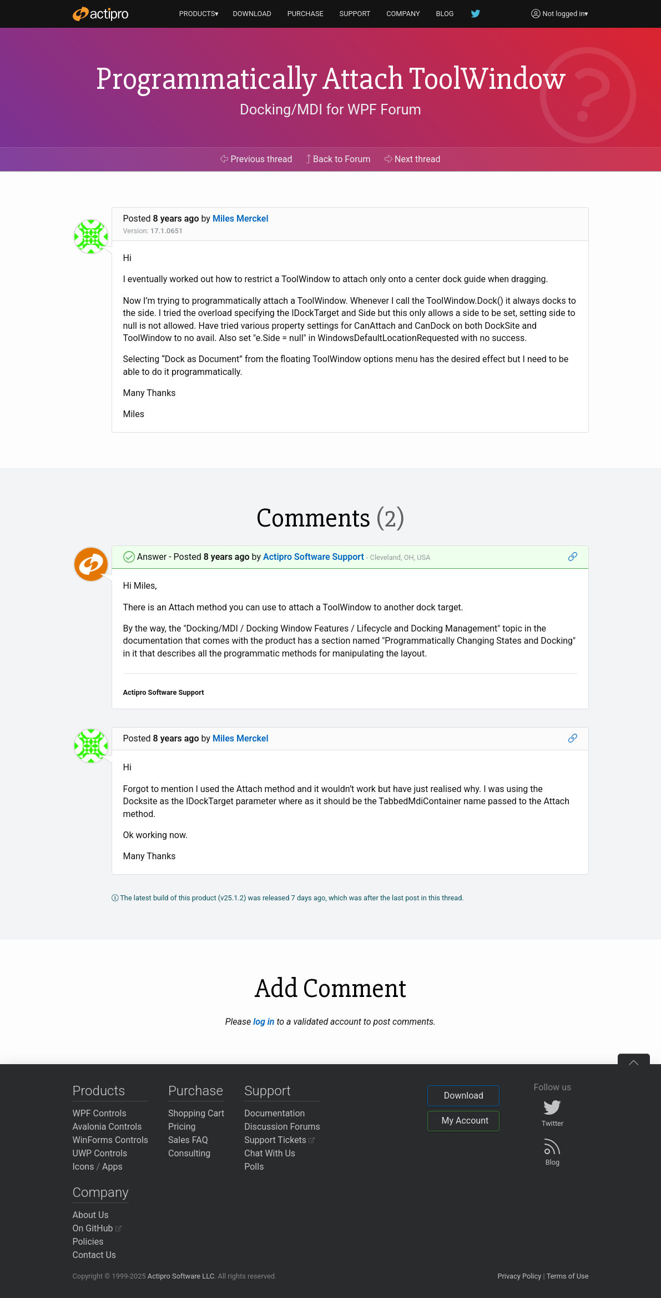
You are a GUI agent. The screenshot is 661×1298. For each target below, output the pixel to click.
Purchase (195, 1091)
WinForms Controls (111, 1140)
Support (267, 1091)
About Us (91, 1215)
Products (99, 1091)
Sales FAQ (188, 1140)
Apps (112, 1166)
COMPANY (403, 13)
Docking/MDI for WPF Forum (330, 109)
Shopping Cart (196, 1113)
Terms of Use (568, 1276)
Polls (254, 1166)
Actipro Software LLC (181, 1276)
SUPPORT (355, 13)
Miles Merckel (241, 218)
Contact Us (95, 1255)
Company (101, 1192)
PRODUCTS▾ (199, 13)
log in (263, 1021)
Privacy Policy (519, 1276)
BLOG (445, 13)
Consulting (189, 1153)
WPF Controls (100, 1113)
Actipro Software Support (313, 557)
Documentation (274, 1113)
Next (413, 159)
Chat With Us (269, 1153)
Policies (88, 1241)
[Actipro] (100, 14)
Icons (83, 1166)
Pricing (182, 1126)
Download (463, 1095)
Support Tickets (279, 1140)
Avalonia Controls (107, 1126)
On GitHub (97, 1228)
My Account (464, 1120)
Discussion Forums (282, 1126)
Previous (256, 159)
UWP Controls (100, 1153)
